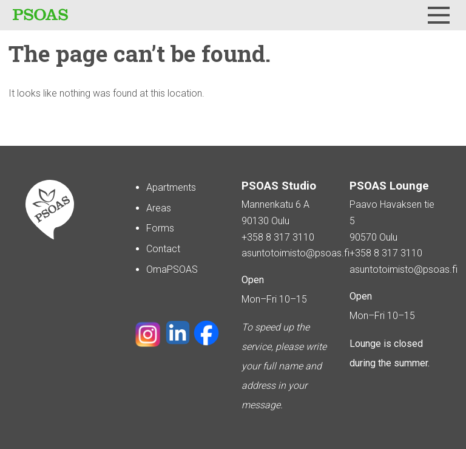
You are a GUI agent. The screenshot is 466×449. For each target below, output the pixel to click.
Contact (163, 249)
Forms (160, 228)
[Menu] (438, 15)
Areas (158, 208)
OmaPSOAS (172, 269)
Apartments (171, 187)
